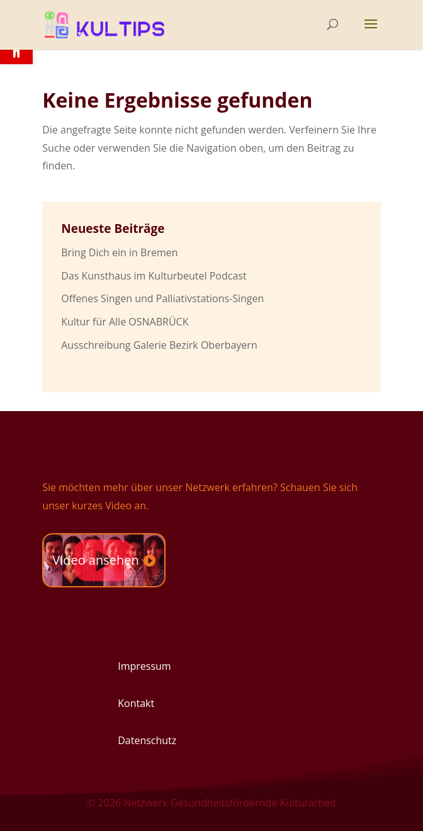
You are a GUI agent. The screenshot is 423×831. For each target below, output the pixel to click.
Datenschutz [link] (147, 740)
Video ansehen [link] (95, 559)
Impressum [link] (144, 666)
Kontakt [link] (136, 703)
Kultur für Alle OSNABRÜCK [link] (124, 322)
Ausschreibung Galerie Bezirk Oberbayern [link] (159, 345)
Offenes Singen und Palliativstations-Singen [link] (162, 298)
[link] (108, 23)
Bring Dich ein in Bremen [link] (119, 252)
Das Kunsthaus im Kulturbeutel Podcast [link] (153, 276)
